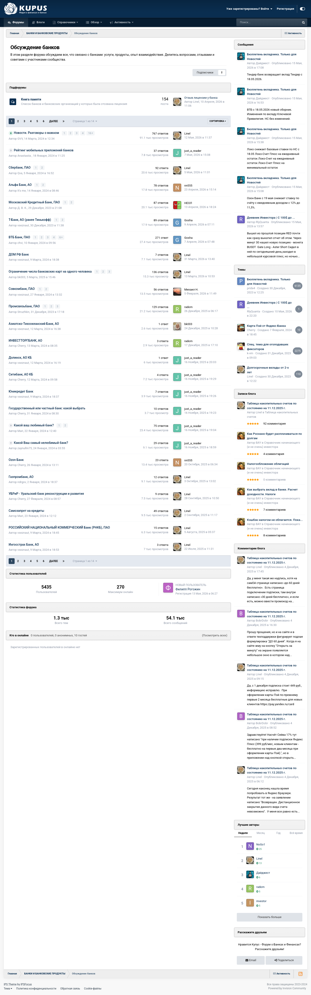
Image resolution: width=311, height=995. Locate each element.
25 (259, 849)
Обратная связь (70, 988)
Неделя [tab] (243, 833)
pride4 (251, 288)
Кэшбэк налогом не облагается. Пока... (275, 520)
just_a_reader (192, 150)
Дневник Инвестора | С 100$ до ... (271, 217)
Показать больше (269, 917)
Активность (122, 22)
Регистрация (285, 8)
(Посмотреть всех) (214, 632)
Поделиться (284, 960)
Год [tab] (278, 833)
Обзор (95, 22)
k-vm (250, 353)
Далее (53, 121)
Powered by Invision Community (287, 988)
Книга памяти (31, 99)
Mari (20, 428)
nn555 (188, 185)
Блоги (40, 22)
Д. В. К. (22, 206)
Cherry (21, 343)
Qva (19, 172)
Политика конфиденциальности (36, 988)
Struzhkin (23, 309)
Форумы (18, 22)
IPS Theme (10, 984)
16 (90, 133)
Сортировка (218, 121)
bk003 (21, 275)
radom (188, 304)
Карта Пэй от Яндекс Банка (266, 325)
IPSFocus (26, 984)
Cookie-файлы (92, 988)
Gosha (188, 219)
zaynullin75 (24, 445)
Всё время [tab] (296, 833)
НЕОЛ (188, 202)
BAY (258, 442)
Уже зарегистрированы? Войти (249, 9)
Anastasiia (24, 155)
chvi (20, 241)
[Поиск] (256, 22)
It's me (21, 189)
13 (259, 863)
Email (250, 960)
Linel (196, 101)
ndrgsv (21, 479)
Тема (8, 988)
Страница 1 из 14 (85, 121)
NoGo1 (260, 844)
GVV (20, 138)
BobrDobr (262, 620)
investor (261, 901)
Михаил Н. (191, 287)
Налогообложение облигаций (268, 464)
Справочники (66, 22)
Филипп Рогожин (187, 586)
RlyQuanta (262, 222)
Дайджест (263, 63)
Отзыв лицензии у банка (201, 97)
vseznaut (23, 224)
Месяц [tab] (261, 833)
